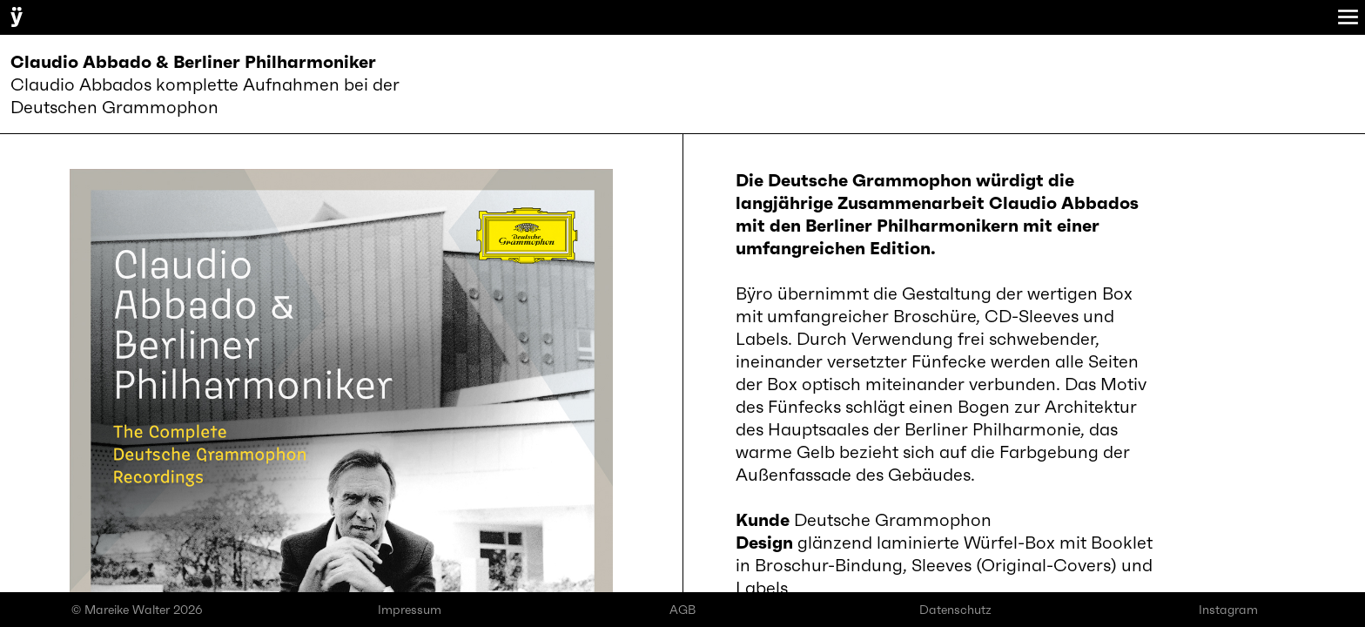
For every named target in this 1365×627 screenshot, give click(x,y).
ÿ (16, 16)
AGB (682, 609)
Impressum (409, 609)
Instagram (1228, 609)
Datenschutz (955, 609)
